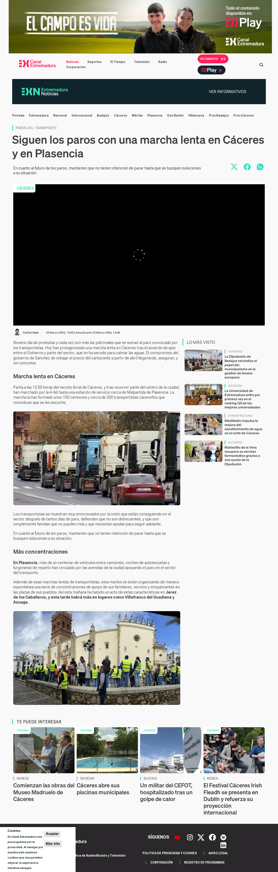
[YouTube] (178, 836)
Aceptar (52, 834)
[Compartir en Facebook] (247, 166)
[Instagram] (190, 836)
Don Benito (175, 115)
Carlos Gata (31, 332)
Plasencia (154, 115)
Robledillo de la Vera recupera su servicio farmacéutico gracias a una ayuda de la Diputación (242, 455)
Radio (162, 62)
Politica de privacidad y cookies (169, 853)
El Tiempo (117, 62)
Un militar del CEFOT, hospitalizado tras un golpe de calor (166, 792)
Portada (18, 115)
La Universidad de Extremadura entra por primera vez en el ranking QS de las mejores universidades (242, 399)
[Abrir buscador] (261, 64)
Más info (53, 844)
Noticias (72, 62)
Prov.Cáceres (243, 115)
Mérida (137, 115)
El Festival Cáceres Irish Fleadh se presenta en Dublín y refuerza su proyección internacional (233, 799)
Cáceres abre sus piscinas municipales (103, 788)
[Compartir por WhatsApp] (260, 166)
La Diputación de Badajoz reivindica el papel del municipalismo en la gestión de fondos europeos (241, 367)
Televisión (142, 62)
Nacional (60, 115)
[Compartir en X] (234, 166)
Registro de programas (204, 862)
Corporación (76, 67)
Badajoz (103, 115)
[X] (201, 836)
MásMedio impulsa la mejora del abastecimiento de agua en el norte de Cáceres (243, 427)
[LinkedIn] (223, 844)
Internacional (82, 115)
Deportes (95, 62)
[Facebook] (213, 836)
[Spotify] (223, 836)
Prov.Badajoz (219, 115)
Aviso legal (218, 853)
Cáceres (120, 115)
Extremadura (39, 115)
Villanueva (196, 115)
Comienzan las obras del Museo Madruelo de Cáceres (43, 792)
